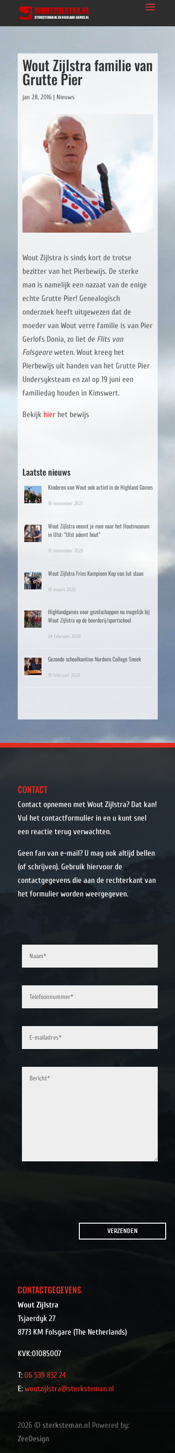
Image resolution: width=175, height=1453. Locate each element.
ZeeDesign (33, 1438)
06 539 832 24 (45, 1375)
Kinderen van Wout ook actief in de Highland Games (100, 487)
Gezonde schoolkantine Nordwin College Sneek (94, 659)
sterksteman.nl (66, 1425)
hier (49, 414)
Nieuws (65, 97)
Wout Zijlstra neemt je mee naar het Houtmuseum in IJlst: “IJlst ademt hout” (98, 530)
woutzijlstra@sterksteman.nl (69, 1388)
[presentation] (75, 1194)
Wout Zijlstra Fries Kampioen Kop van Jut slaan (95, 573)
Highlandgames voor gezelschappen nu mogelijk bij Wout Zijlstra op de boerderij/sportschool (99, 616)
